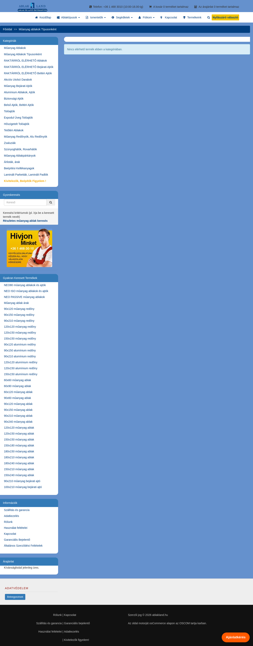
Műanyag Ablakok (15, 47)
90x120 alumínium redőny (20, 344)
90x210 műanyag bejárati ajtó (22, 481)
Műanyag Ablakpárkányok (20, 155)
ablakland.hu (160, 615)
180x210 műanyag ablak (19, 457)
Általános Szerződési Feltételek (23, 545)
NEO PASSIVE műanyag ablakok (24, 297)
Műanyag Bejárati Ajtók (18, 86)
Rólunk (8, 521)
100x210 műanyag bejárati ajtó (23, 487)
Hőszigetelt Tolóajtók (16, 124)
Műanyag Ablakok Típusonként (23, 54)
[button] (68, 17)
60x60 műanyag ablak (17, 380)
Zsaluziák (10, 143)
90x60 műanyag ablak (17, 398)
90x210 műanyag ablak (18, 415)
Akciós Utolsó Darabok (18, 79)
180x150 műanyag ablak (19, 451)
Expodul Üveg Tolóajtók (18, 117)
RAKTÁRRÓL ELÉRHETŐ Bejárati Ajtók (28, 67)
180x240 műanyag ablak (19, 463)
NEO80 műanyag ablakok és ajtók (25, 285)
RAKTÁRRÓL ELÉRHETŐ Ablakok (25, 60)
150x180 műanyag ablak (19, 445)
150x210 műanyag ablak (19, 469)
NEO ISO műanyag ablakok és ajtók (26, 291)
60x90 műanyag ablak (17, 386)
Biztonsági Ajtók (14, 98)
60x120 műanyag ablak (18, 392)
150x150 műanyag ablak (19, 439)
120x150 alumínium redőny (20, 368)
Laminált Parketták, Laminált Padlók (26, 174)
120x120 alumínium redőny (20, 362)
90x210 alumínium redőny (20, 356)
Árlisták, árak (12, 162)
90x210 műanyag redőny (19, 320)
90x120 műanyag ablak (18, 403)
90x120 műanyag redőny (19, 308)
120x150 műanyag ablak (19, 433)
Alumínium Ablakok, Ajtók (19, 92)
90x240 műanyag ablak (18, 421)
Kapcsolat (10, 533)
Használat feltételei (15, 527)
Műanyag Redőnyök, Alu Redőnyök (25, 136)
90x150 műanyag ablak (18, 409)
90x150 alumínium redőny (20, 350)
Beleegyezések (15, 597)
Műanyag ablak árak (16, 302)
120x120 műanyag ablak (19, 427)
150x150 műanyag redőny (20, 338)
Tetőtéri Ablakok (14, 130)
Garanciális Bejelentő (17, 539)
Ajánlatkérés (235, 637)
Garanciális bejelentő (77, 623)
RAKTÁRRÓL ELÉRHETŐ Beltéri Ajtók (28, 73)
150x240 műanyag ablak (19, 475)
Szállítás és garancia (16, 510)
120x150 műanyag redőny (20, 332)
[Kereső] (50, 202)
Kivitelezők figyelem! (76, 639)
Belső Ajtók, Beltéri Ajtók (19, 105)
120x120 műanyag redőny (20, 326)
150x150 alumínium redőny (20, 374)
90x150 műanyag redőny (19, 314)
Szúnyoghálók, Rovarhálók (20, 149)
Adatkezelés (11, 516)
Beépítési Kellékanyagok (19, 168)
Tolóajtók (9, 111)
